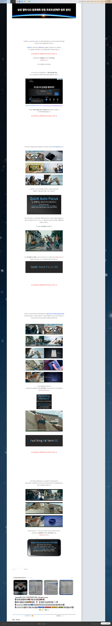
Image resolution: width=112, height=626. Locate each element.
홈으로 (80, 1)
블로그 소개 (84, 1)
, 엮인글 (17, 619)
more (72, 577)
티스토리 (28, 615)
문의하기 (88, 1)
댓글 (13, 619)
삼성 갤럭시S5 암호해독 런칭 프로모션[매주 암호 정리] (44, 10)
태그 (95, 1)
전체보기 (92, 1)
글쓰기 (98, 1)
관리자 (105, 1)
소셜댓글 (60, 615)
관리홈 (101, 1)
